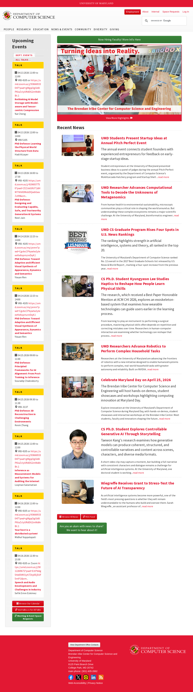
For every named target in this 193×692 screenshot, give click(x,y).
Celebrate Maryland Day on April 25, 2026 (136, 379)
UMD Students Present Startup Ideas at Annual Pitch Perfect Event (134, 140)
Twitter (78, 677)
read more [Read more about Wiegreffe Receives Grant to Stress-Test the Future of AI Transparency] (147, 506)
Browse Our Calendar (28, 603)
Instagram (85, 677)
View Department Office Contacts (84, 645)
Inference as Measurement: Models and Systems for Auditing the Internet (28, 476)
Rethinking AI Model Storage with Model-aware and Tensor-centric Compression (27, 105)
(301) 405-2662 (89, 671)
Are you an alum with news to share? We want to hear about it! (82, 528)
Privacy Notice (95, 683)
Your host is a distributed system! (26, 531)
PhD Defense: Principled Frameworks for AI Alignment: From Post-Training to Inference (28, 370)
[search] (164, 20)
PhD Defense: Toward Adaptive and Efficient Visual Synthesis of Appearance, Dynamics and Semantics (28, 266)
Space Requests (170, 11)
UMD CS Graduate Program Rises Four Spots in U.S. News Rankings (140, 232)
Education (41, 29)
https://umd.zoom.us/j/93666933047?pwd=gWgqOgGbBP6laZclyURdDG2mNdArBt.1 (28, 88)
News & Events (61, 29)
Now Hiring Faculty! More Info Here (119, 39)
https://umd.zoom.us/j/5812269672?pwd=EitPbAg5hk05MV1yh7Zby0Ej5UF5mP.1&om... (28, 571)
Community (83, 29)
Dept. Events (25, 55)
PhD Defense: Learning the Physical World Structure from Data (28, 147)
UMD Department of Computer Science (28, 15)
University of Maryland (96, 3)
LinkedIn (93, 677)
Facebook (70, 677)
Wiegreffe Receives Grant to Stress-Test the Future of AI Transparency (137, 485)
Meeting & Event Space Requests (28, 617)
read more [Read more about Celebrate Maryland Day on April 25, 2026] (164, 418)
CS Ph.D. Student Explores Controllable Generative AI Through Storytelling (134, 431)
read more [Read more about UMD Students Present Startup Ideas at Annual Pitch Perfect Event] (163, 177)
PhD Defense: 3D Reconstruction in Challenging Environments (25, 416)
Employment (132, 12)
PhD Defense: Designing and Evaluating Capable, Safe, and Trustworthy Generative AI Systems (28, 207)
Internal (155, 11)
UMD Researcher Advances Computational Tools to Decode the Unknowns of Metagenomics (136, 192)
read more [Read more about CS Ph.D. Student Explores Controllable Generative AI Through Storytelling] (138, 472)
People (9, 29)
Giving (114, 29)
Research (24, 29)
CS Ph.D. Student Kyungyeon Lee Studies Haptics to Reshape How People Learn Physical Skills (135, 283)
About (145, 11)
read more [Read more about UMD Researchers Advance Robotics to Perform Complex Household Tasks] (153, 369)
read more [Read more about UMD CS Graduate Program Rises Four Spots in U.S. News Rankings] (112, 268)
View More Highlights (119, 118)
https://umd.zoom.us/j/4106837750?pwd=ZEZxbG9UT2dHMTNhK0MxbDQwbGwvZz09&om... (28, 188)
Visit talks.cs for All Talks (28, 609)
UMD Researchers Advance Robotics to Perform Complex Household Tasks (133, 348)
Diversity (100, 29)
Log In (186, 11)
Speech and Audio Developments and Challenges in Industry (28, 586)
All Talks (22, 59)
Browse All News (68, 516)
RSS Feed (89, 516)
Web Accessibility (77, 683)
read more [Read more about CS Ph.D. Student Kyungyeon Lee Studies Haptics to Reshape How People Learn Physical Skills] (116, 335)
